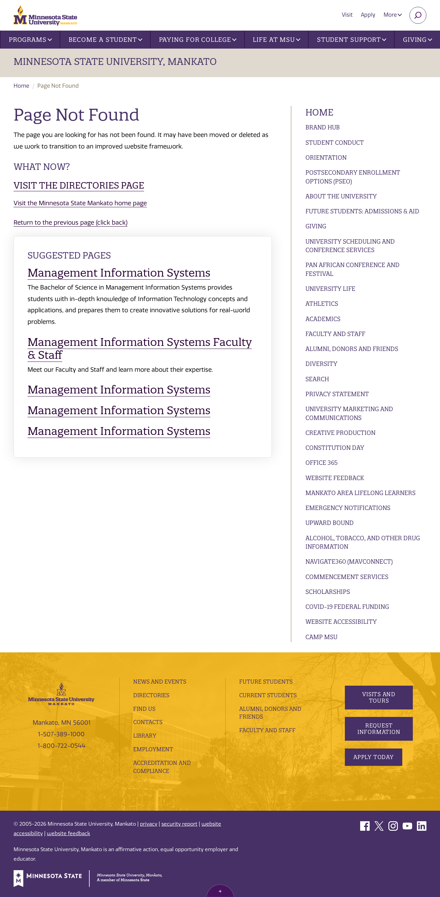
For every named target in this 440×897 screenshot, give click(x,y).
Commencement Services (346, 576)
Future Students (266, 681)
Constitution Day (334, 447)
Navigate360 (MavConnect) (349, 561)
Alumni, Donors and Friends (351, 348)
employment (153, 749)
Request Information (379, 728)
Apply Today (373, 757)
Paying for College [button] (197, 39)
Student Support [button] (351, 39)
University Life (330, 288)
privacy (148, 824)
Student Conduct (334, 142)
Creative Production (340, 432)
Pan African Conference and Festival (352, 269)
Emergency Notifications (347, 507)
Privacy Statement (337, 394)
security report (179, 824)
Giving (315, 226)
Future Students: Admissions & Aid (362, 211)
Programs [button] (30, 39)
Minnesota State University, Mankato (115, 61)
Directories (151, 695)
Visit (347, 15)
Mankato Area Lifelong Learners (360, 492)
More (393, 15)
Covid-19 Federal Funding (347, 606)
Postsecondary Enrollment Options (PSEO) (352, 177)
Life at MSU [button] (276, 39)
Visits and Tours (378, 697)
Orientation (326, 157)
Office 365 (321, 462)
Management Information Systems (119, 272)
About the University (341, 196)
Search (317, 379)
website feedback (68, 833)
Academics (322, 318)
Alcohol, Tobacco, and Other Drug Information (362, 542)
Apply (368, 15)
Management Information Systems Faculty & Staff (140, 348)
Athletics (321, 303)
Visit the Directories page (79, 185)
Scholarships (327, 591)
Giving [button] (417, 39)
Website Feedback (334, 477)
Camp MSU (321, 636)
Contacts (147, 722)
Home (21, 86)
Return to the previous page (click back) (70, 222)
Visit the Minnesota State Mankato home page (80, 203)
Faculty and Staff (335, 333)
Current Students (268, 695)
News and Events (159, 681)
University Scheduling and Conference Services (350, 246)
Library (144, 735)
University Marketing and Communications (349, 413)
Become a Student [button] (105, 39)
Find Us (144, 708)
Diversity (321, 363)
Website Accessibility (341, 621)
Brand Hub (322, 127)
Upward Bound (329, 522)
